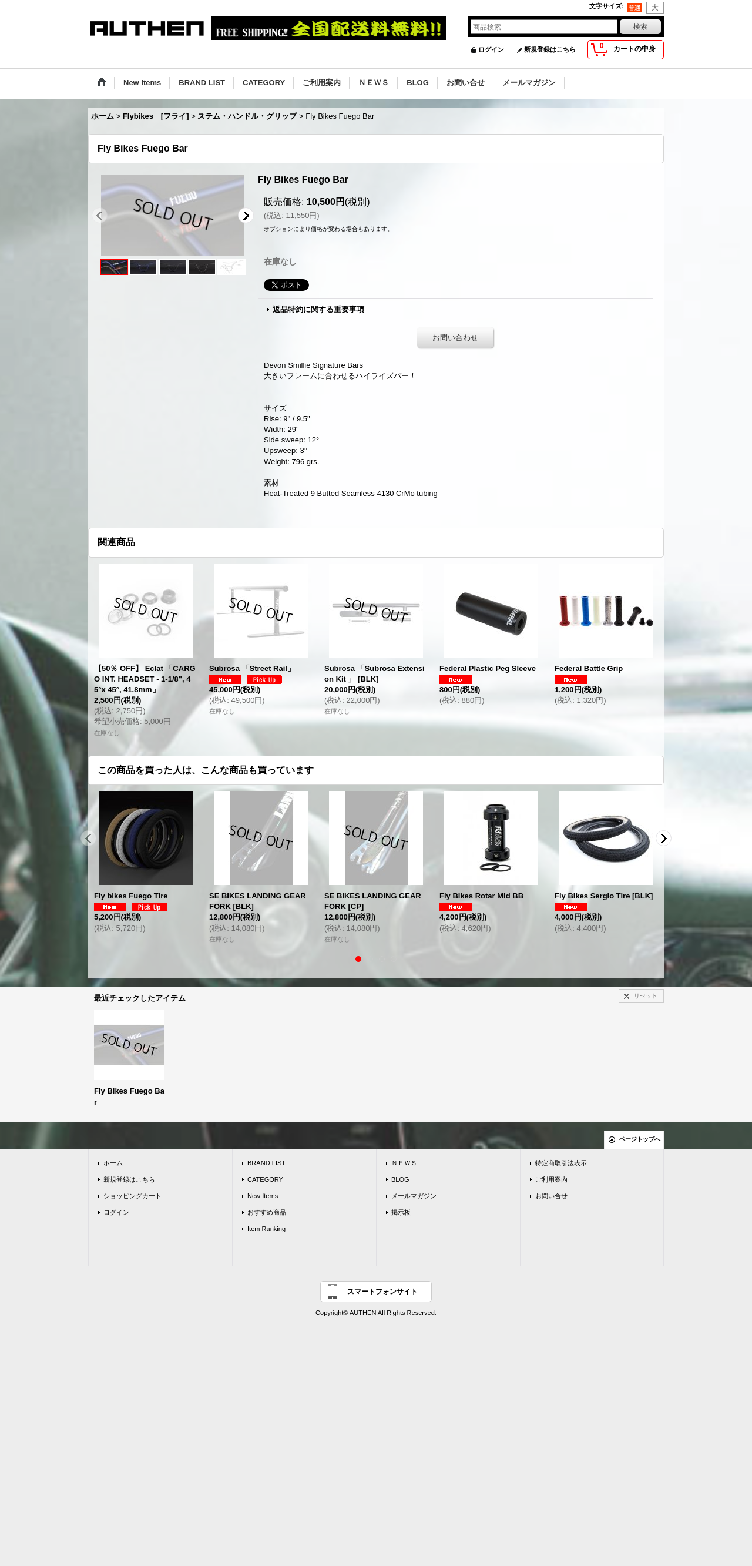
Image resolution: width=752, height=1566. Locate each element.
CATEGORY (265, 1179)
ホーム (113, 1162)
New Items (262, 1195)
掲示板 (401, 1212)
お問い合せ (551, 1195)
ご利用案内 (551, 1179)
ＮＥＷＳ (404, 1162)
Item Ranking (266, 1228)
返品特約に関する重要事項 (318, 309)
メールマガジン (414, 1195)
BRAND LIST (266, 1162)
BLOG (400, 1179)
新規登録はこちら (550, 49)
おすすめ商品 (266, 1212)
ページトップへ (639, 1139)
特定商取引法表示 (561, 1162)
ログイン (491, 49)
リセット (645, 995)
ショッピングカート (132, 1195)
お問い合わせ (455, 337)
